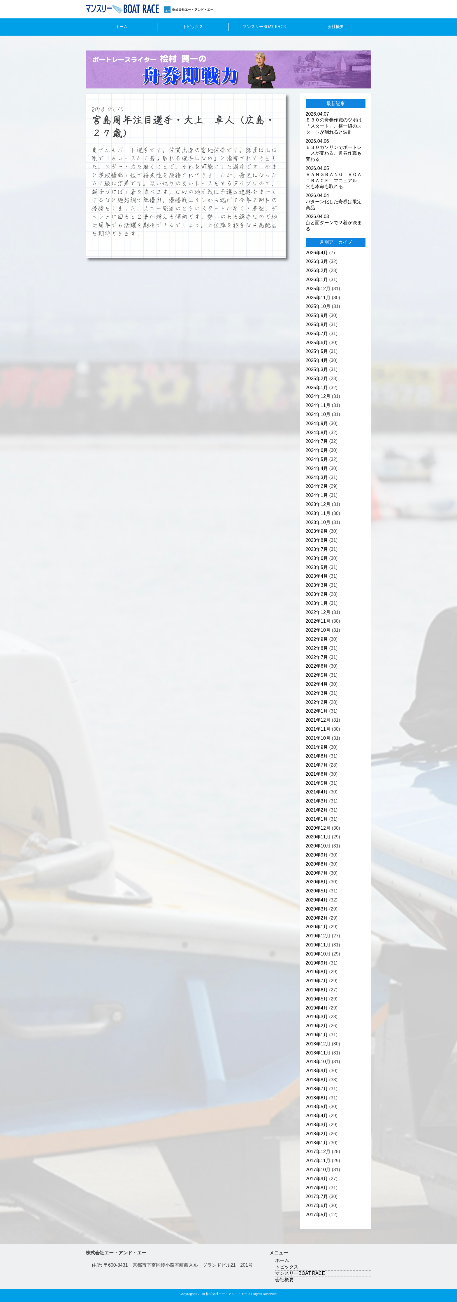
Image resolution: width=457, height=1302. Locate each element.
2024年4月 (317, 468)
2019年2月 (317, 1025)
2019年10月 (318, 953)
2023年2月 (317, 594)
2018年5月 (317, 1106)
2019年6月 (317, 989)
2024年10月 (318, 414)
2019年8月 (317, 971)
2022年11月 (318, 621)
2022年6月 (317, 666)
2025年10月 (318, 306)
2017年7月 (317, 1196)
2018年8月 (317, 1079)
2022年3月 (317, 693)
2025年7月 (317, 333)
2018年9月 (317, 1070)
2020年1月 (317, 926)
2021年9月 (317, 747)
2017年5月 (317, 1214)
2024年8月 (317, 432)
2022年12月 (318, 612)
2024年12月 (318, 396)
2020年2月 (317, 917)
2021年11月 (318, 729)
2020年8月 (317, 863)
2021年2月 (317, 809)
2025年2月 (317, 378)
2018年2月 (317, 1133)
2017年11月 (318, 1160)
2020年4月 (317, 899)
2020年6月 (317, 881)
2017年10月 (318, 1169)
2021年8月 (317, 755)
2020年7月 (317, 873)
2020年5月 (317, 890)
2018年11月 (318, 1052)
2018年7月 (317, 1088)
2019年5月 (317, 998)
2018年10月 (318, 1061)
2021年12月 (318, 720)
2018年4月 (317, 1115)
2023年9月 (317, 531)
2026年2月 (317, 270)
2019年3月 (317, 1016)
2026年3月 (317, 261)
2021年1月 (317, 819)
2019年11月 (318, 944)
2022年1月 (317, 711)
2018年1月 (317, 1142)
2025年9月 (317, 315)
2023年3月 (317, 585)
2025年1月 (317, 387)
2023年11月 (318, 513)
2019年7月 (317, 980)
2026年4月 (317, 252)
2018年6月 (317, 1097)
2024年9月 (317, 423)
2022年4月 (317, 684)
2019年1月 (317, 1034)
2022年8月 (317, 648)
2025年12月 (318, 288)
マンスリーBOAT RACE (264, 27)
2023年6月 (317, 558)
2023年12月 (318, 504)
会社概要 (336, 27)
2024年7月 (317, 441)
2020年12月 (318, 828)
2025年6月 (317, 342)
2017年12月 (318, 1151)
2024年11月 (318, 405)
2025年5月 (317, 351)
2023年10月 (318, 522)
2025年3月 (317, 369)
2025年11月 (318, 297)
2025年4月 (317, 360)
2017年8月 (317, 1187)
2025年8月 (317, 324)
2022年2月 (317, 702)
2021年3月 (317, 800)
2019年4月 (317, 1007)
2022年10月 (318, 630)
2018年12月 (318, 1043)
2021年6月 (317, 774)
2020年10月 (318, 845)
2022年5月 (317, 675)
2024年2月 (317, 486)
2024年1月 (317, 495)
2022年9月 (317, 639)
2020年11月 (318, 836)
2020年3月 (317, 908)
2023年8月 (317, 540)
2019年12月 (318, 935)
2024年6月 (317, 450)
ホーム (121, 27)
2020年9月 (317, 854)
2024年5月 (317, 459)
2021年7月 (317, 765)
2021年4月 (317, 791)
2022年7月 (317, 657)
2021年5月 (317, 783)
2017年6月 (317, 1205)
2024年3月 (317, 477)
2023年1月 (317, 603)
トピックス (193, 27)
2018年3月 (317, 1124)
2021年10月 (318, 738)
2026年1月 (317, 279)
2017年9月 (317, 1178)
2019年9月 (317, 962)
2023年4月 (317, 576)
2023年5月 (317, 567)
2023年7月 (317, 549)
